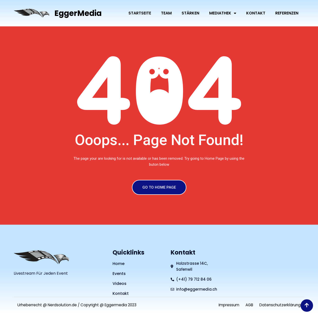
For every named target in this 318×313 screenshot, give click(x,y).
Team (166, 13)
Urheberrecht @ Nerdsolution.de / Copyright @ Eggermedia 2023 (80, 305)
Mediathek (222, 13)
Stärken (190, 13)
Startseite (139, 13)
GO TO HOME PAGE (159, 187)
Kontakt (255, 13)
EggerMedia (78, 13)
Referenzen (286, 13)
